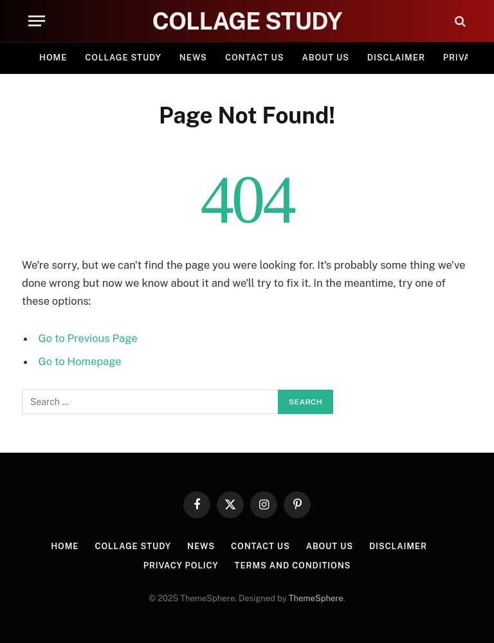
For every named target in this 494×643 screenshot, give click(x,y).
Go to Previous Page (88, 338)
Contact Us (254, 57)
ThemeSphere (316, 598)
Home (53, 57)
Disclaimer (396, 57)
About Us (325, 57)
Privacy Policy (181, 565)
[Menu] (36, 20)
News (193, 57)
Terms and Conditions (293, 565)
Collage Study (123, 57)
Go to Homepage (80, 361)
